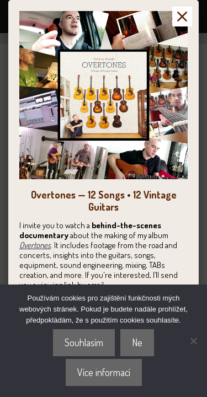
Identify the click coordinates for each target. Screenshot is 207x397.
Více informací (103, 372)
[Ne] (193, 340)
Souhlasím (84, 342)
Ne (137, 342)
